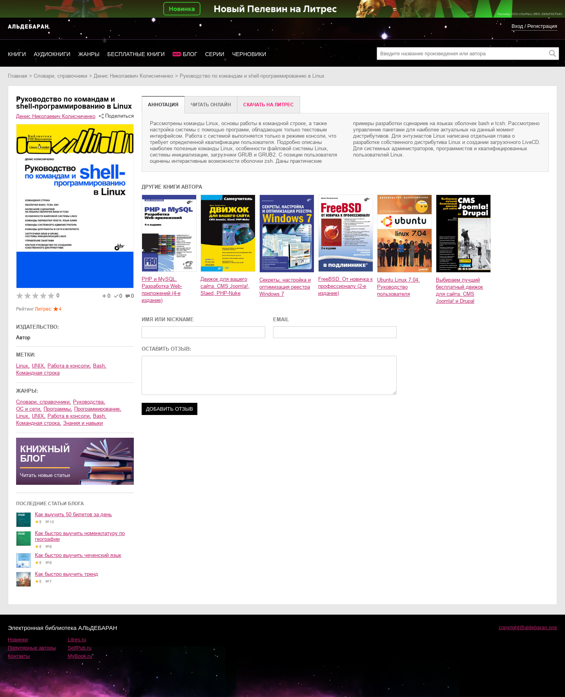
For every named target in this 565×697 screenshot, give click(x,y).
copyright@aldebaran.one (528, 627)
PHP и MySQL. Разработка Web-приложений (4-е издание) (162, 289)
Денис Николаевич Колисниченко (133, 76)
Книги (17, 54)
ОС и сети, (29, 409)
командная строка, (38, 423)
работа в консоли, (69, 366)
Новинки (18, 639)
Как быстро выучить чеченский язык (78, 555)
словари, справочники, (43, 402)
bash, (99, 366)
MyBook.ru (80, 656)
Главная (17, 76)
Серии (214, 54)
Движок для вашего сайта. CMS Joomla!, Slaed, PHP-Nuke (225, 286)
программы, (58, 409)
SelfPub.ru (80, 648)
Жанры (88, 54)
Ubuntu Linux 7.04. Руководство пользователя (398, 287)
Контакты (19, 656)
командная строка (38, 373)
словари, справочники (60, 76)
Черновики (249, 54)
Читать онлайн (211, 104)
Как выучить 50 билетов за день (73, 514)
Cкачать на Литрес (268, 104)
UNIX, (39, 366)
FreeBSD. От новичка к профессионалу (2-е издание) (345, 286)
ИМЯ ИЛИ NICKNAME (168, 319)
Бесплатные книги (136, 54)
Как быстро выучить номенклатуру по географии (80, 536)
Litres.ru (77, 639)
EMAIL (281, 319)
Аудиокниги (52, 54)
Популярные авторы (32, 648)
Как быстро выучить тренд (66, 574)
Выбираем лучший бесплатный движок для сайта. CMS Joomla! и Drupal (459, 290)
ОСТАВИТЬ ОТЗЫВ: (166, 349)
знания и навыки (83, 423)
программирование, (97, 409)
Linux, (23, 366)
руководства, (89, 402)
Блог (190, 54)
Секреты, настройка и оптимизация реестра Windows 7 (285, 287)
